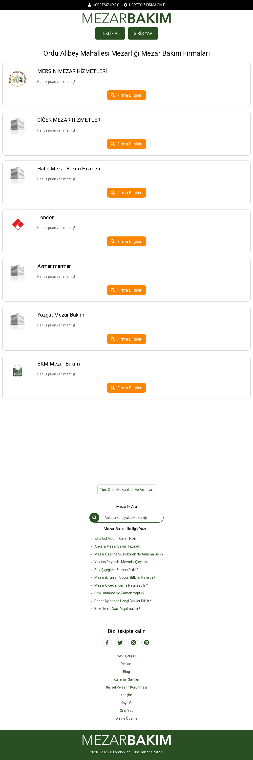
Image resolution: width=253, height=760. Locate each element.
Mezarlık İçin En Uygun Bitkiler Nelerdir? (124, 577)
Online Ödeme (126, 718)
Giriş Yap (126, 711)
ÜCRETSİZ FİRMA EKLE (144, 5)
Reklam (126, 664)
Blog (126, 672)
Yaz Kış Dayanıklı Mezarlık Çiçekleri (121, 562)
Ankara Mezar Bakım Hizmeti (117, 546)
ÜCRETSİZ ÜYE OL (104, 5)
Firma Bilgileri (127, 95)
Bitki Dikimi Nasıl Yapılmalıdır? (117, 609)
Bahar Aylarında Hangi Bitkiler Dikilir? (122, 601)
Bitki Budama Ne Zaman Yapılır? (119, 593)
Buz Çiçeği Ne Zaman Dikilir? (116, 570)
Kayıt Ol (126, 703)
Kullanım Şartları (126, 679)
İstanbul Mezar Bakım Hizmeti (117, 539)
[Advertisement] (126, 439)
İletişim (126, 695)
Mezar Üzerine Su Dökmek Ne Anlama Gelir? (128, 554)
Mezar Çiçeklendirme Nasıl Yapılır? (121, 585)
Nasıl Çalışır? (126, 656)
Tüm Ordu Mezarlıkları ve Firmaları (126, 490)
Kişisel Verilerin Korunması (126, 687)
